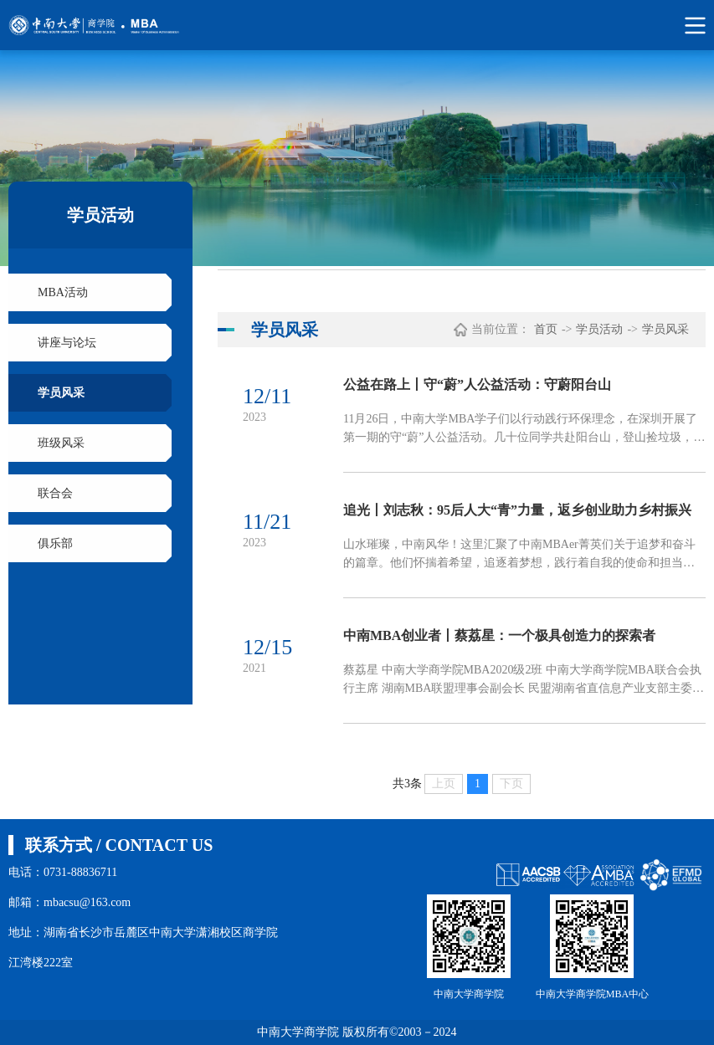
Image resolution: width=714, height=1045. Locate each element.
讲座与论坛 (67, 342)
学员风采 (61, 393)
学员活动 (599, 329)
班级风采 (61, 443)
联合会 (55, 493)
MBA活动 (63, 292)
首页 (545, 329)
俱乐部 (55, 543)
